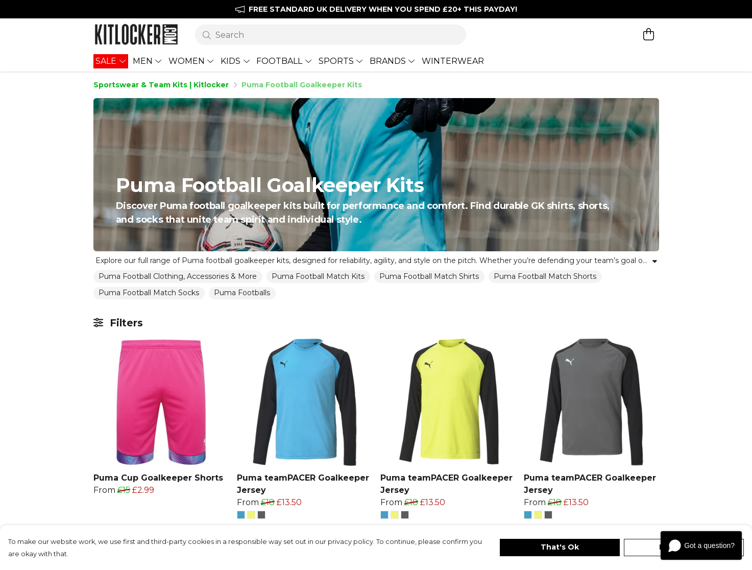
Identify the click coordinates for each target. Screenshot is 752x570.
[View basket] (649, 34)
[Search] (330, 35)
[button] (241, 515)
